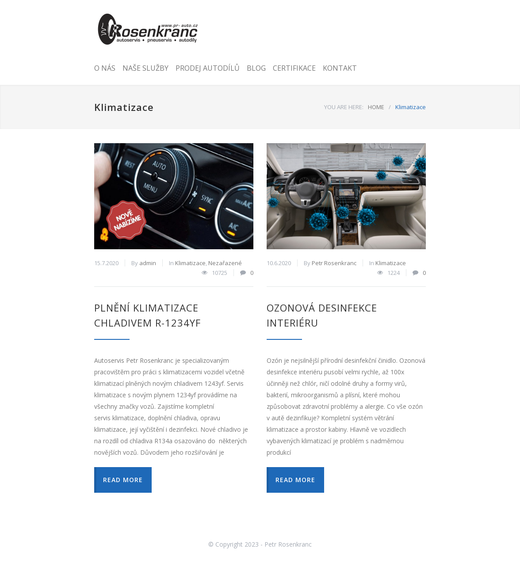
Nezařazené (225, 263)
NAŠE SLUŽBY (145, 68)
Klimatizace (190, 263)
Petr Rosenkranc (334, 263)
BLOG (256, 68)
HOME (376, 107)
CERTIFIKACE (294, 68)
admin (147, 263)
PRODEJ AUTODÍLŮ (208, 68)
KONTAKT (340, 68)
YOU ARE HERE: (343, 107)
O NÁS (104, 68)
